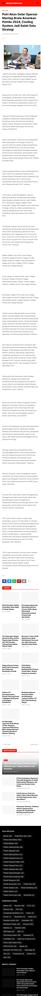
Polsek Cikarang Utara (12, 869)
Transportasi (18, 954)
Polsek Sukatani (10, 888)
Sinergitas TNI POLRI (12, 950)
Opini (20, 932)
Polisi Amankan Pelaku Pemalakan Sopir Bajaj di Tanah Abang (10, 607)
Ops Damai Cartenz (11, 935)
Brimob (7, 836)
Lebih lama (34, 744)
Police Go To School (26, 939)
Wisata (31, 954)
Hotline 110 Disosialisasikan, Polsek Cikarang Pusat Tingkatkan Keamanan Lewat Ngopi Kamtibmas (10, 697)
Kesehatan (27, 920)
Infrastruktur (19, 917)
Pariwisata (28, 935)
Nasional (20, 928)
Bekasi (7, 906)
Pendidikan (8, 939)
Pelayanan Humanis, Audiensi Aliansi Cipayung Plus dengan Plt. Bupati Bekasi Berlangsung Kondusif (28, 809)
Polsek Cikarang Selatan (13, 862)
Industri (7, 917)
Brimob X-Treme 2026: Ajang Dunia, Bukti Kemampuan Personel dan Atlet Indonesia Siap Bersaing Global (30, 640)
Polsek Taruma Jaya (12, 895)
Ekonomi (8, 909)
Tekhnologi (30, 950)
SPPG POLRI (9, 946)
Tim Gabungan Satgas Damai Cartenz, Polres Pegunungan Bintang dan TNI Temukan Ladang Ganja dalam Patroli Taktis (10, 641)
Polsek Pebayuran (11, 880)
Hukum (30, 913)
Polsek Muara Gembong (13, 877)
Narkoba (7, 928)
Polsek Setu (29, 884)
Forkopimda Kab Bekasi (13, 913)
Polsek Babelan (10, 843)
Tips (6, 954)
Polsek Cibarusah (11, 851)
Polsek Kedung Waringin (13, 873)
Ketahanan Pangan (11, 924)
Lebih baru (7, 744)
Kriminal (28, 924)
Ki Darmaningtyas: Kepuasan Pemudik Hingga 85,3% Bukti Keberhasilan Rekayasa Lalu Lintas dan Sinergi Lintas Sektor (27, 782)
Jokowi (32, 917)
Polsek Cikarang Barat (12, 854)
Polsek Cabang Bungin (12, 847)
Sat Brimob (29, 895)
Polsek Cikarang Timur (12, 866)
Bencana (19, 906)
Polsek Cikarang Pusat (12, 858)
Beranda (5, 10)
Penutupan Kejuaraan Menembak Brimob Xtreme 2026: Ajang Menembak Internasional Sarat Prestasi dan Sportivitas (30, 611)
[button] (3, 3)
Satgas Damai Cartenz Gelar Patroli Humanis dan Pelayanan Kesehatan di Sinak (10, 668)
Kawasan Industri (11, 920)
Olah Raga (8, 932)
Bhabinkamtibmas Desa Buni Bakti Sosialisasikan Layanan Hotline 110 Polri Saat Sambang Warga (29, 697)
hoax (6, 957)
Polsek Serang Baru (11, 884)
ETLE (30, 906)
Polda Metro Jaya (23, 836)
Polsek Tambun (10, 891)
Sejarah (23, 946)
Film (19, 909)
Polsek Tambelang (29, 888)
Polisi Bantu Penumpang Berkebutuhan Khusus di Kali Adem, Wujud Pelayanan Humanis (30, 669)
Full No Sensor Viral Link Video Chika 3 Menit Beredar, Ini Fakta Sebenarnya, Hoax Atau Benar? (27, 796)
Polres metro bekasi (12, 840)
